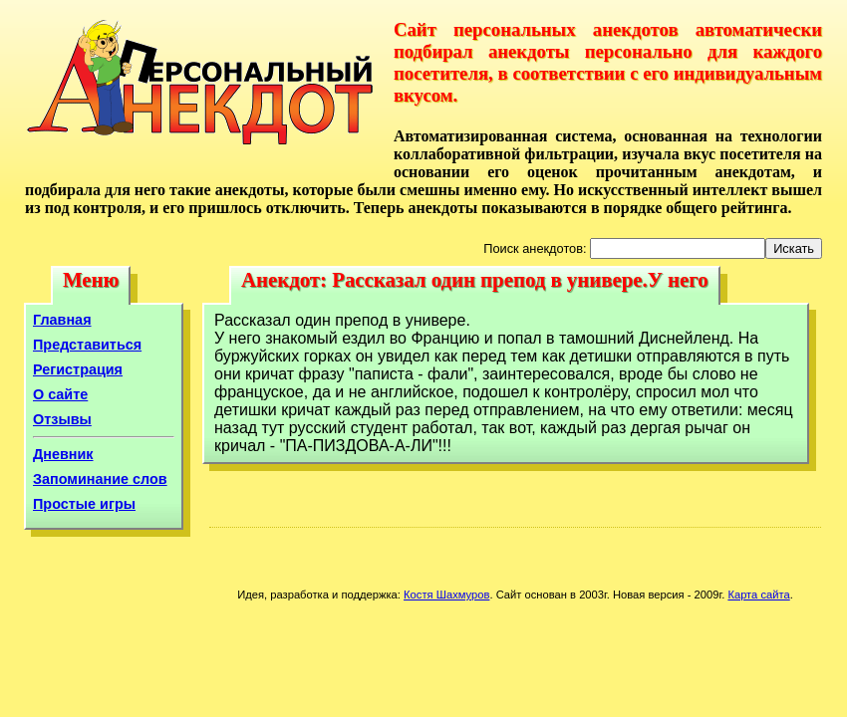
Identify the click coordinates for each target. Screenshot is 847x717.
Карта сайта (758, 594)
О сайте (60, 394)
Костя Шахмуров (446, 594)
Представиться (87, 345)
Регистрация (78, 369)
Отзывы (62, 419)
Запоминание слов (100, 479)
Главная (62, 320)
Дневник (63, 454)
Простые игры (84, 504)
